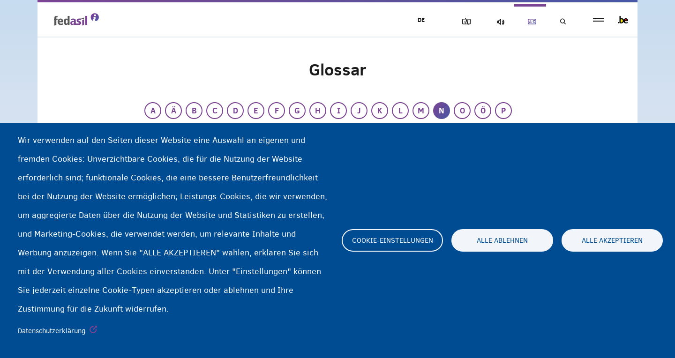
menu (598, 19)
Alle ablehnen (502, 240)
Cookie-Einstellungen (392, 240)
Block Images (464, 21)
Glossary (530, 21)
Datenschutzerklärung (52, 331)
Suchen (562, 21)
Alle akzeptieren (612, 240)
